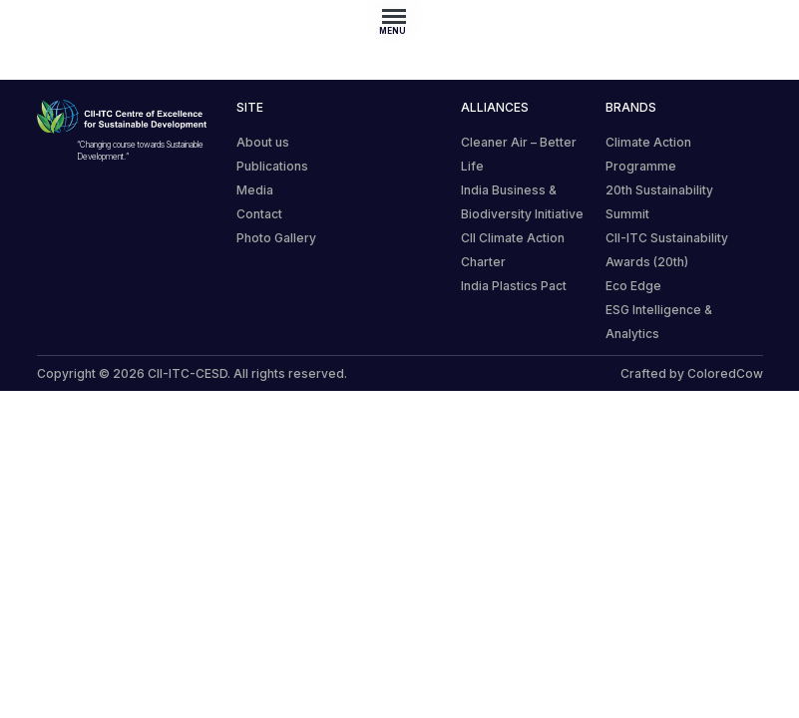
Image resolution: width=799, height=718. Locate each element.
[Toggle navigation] (400, 16)
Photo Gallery (276, 237)
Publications (272, 166)
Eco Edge (633, 285)
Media (254, 189)
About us (262, 142)
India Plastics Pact (514, 285)
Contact (259, 213)
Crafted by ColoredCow (691, 373)
